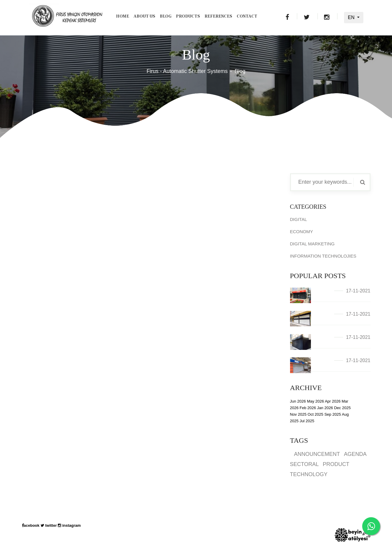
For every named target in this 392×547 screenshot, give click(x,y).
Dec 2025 (342, 408)
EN (352, 17)
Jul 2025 (307, 421)
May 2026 (315, 401)
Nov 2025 (298, 414)
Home (122, 16)
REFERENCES (218, 16)
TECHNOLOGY (309, 474)
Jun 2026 (298, 401)
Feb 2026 (308, 408)
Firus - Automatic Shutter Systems (187, 71)
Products (188, 16)
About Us (144, 16)
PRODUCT (336, 464)
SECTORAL (304, 464)
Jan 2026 (325, 408)
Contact (247, 16)
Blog (165, 16)
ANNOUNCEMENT (317, 454)
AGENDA (355, 454)
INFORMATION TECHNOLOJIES (323, 255)
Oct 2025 (315, 414)
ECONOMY (301, 231)
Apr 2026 (333, 401)
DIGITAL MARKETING (312, 243)
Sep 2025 (332, 414)
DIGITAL (298, 219)
